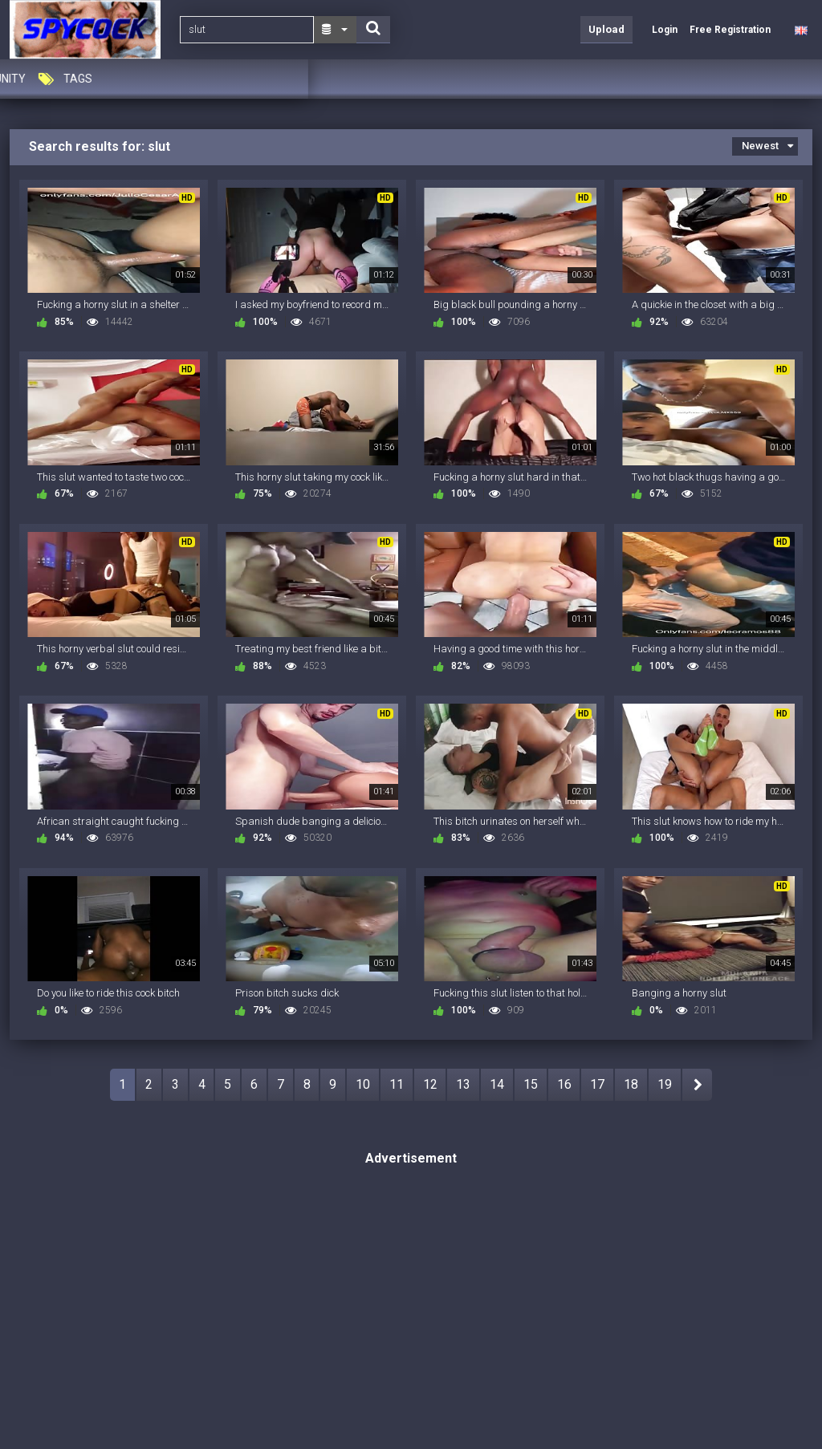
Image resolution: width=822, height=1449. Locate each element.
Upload (606, 29)
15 (530, 1084)
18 (631, 1084)
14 (497, 1084)
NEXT (697, 1085)
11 (396, 1084)
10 (363, 1084)
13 (463, 1084)
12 (430, 1084)
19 (664, 1084)
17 (597, 1084)
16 (564, 1084)
